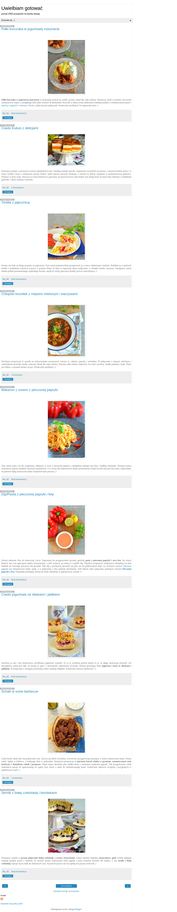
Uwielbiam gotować (22, 8)
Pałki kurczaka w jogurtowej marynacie (30, 29)
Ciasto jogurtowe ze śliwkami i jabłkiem (30, 594)
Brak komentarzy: (19, 113)
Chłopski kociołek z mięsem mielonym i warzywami (39, 294)
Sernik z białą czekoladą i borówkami (29, 793)
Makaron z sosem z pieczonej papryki (29, 390)
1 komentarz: (17, 375)
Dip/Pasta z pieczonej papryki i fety (27, 494)
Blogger (78, 909)
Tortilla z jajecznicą (15, 202)
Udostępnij (8, 118)
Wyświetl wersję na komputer (66, 891)
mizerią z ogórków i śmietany (14, 105)
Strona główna (66, 886)
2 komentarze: (17, 187)
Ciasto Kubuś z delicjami (19, 128)
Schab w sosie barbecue (19, 691)
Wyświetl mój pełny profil (11, 904)
